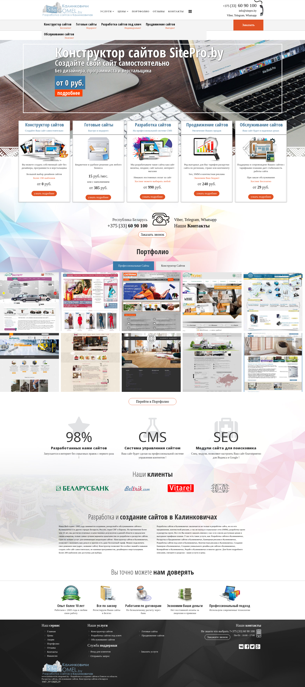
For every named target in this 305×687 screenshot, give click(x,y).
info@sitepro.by (248, 10)
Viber (230, 15)
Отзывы (159, 11)
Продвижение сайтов (160, 24)
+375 (240, 6)
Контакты (176, 11)
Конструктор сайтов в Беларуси (93, 679)
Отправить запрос (100, 656)
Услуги (106, 11)
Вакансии (51, 655)
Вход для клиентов (100, 651)
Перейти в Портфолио (152, 402)
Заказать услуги (149, 651)
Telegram (239, 15)
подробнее (68, 93)
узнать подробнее (44, 193)
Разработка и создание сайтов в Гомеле (88, 676)
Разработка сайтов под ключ (121, 24)
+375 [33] (127, 225)
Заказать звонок (152, 235)
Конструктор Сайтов (173, 265)
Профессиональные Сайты (133, 265)
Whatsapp (251, 15)
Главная (51, 631)
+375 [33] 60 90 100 (243, 631)
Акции (50, 639)
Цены (122, 11)
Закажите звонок (217, 637)
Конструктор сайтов (57, 24)
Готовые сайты (86, 24)
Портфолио (140, 11)
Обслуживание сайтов (59, 34)
